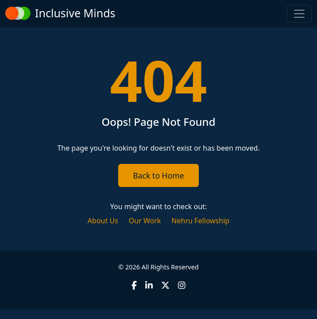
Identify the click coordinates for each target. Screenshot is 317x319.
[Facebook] (134, 285)
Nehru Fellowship (200, 221)
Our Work (145, 221)
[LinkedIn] (149, 285)
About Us (103, 221)
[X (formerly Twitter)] (165, 285)
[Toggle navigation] (299, 14)
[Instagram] (182, 285)
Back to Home (158, 175)
